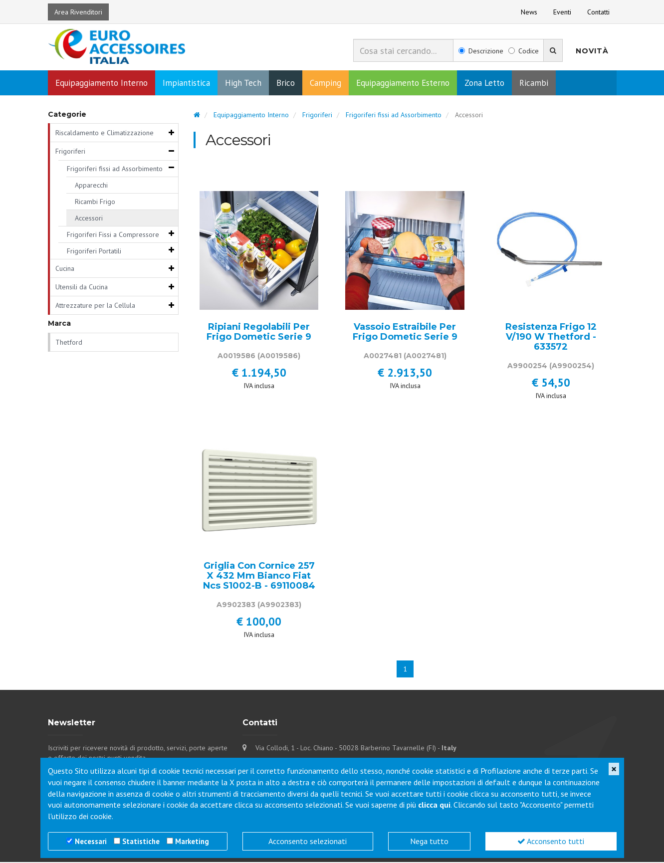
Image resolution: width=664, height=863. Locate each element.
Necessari (91, 841)
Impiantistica (186, 83)
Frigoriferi (70, 152)
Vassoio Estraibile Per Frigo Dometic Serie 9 (405, 333)
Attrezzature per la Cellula (95, 306)
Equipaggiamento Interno (101, 83)
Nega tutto (429, 841)
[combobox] (403, 50)
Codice (523, 50)
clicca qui (434, 805)
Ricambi (533, 83)
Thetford (68, 343)
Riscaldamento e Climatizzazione (104, 133)
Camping (325, 83)
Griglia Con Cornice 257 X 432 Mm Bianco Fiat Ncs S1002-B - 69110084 (259, 577)
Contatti (598, 11)
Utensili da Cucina (81, 287)
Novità (592, 50)
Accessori (89, 219)
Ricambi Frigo (95, 202)
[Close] (614, 769)
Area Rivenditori (78, 11)
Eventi (562, 11)
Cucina (64, 269)
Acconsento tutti (550, 841)
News (529, 11)
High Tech (243, 83)
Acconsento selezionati (307, 841)
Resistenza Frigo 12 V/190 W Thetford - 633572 (551, 338)
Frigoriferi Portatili (94, 251)
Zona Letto (484, 83)
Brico (285, 83)
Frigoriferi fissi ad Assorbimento (115, 169)
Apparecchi (91, 186)
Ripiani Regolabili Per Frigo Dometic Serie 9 (259, 333)
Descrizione (480, 50)
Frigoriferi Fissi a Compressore (113, 235)
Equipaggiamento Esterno (402, 83)
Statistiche (141, 841)
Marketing (192, 841)
